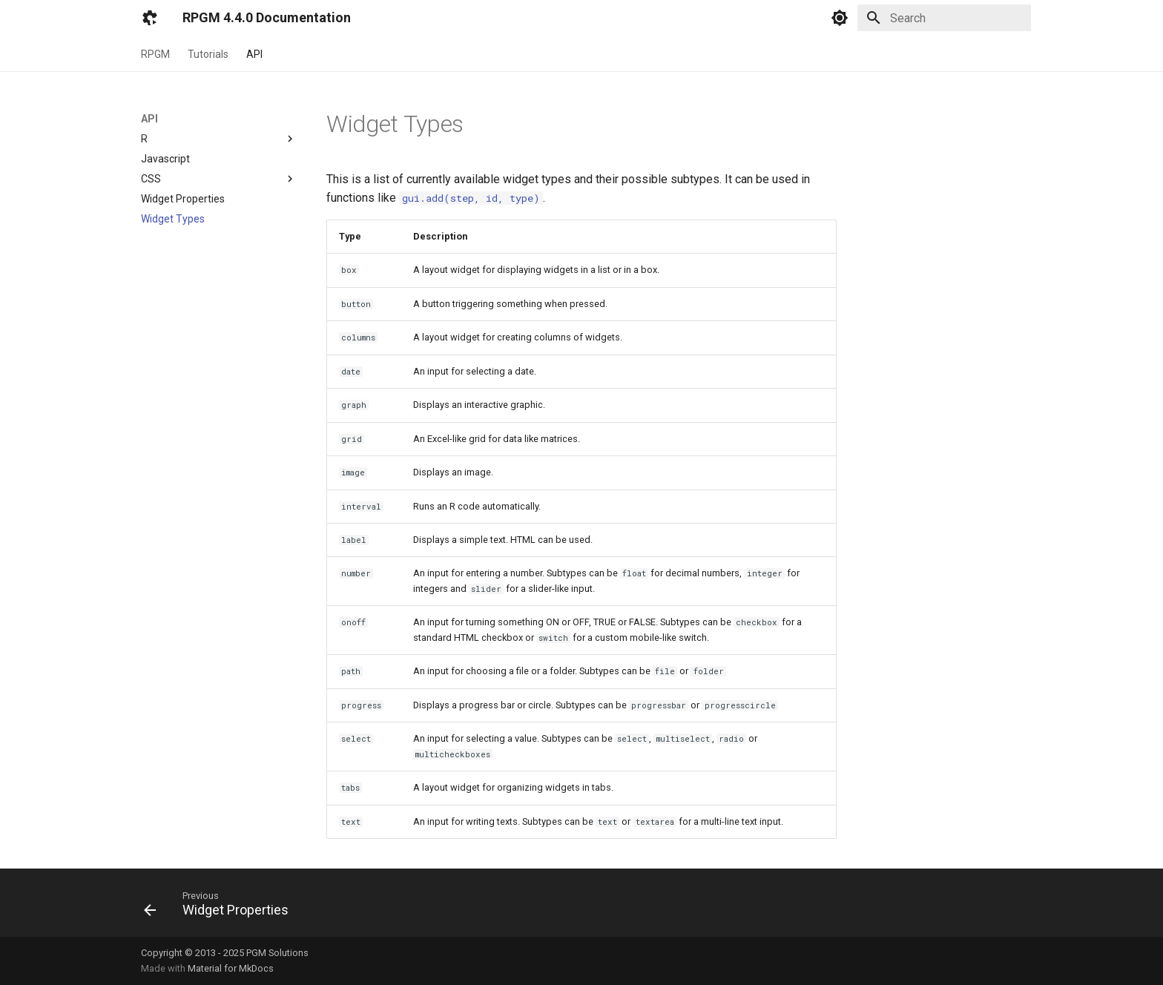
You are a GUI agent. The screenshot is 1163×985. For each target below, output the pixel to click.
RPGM (155, 54)
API (254, 54)
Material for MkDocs (231, 968)
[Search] (944, 17)
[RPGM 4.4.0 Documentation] (150, 18)
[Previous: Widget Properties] (221, 907)
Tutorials (208, 54)
